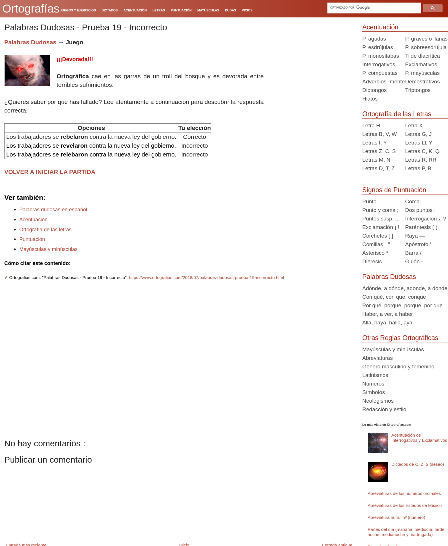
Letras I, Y (374, 143)
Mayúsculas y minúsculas (48, 249)
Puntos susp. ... (381, 219)
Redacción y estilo (384, 409)
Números (373, 384)
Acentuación (33, 219)
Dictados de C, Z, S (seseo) (417, 464)
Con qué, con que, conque (394, 297)
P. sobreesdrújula (426, 47)
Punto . (370, 201)
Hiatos (370, 99)
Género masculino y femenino (398, 367)
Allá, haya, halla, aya (387, 323)
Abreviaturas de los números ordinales (404, 493)
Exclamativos (421, 64)
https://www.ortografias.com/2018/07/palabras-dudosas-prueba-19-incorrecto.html (206, 277)
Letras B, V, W (379, 134)
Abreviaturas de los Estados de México (405, 505)
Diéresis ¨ (373, 261)
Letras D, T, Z (378, 168)
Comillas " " (376, 244)
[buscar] (374, 7)
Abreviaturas (377, 358)
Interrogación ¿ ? (425, 219)
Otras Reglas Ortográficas (400, 338)
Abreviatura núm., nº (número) (396, 517)
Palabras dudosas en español (53, 209)
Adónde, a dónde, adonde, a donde (404, 288)
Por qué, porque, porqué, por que (402, 305)
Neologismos (378, 401)
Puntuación (32, 239)
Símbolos (373, 392)
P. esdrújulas (377, 47)
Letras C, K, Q (422, 151)
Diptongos (374, 90)
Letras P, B (418, 168)
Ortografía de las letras (45, 229)
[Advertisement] (311, 73)
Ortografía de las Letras (396, 114)
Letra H (371, 126)
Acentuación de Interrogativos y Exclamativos (419, 438)
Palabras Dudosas (30, 42)
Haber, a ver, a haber (387, 314)
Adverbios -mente (383, 82)
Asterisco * (375, 253)
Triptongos (418, 90)
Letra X (414, 126)
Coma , (414, 201)
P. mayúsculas (422, 73)
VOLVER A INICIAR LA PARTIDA (49, 171)
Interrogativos (378, 64)
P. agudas (374, 39)
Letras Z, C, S (379, 151)
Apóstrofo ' (418, 244)
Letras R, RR (421, 160)
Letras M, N (376, 160)
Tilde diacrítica (422, 56)
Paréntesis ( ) (421, 227)
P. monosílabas (380, 56)
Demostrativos (422, 82)
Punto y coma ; (380, 210)
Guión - (414, 261)
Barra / (413, 253)
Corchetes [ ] (377, 236)
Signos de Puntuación (394, 190)
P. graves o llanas (426, 39)
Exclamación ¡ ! (380, 227)
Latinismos (375, 375)
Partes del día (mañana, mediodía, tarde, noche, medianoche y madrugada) (407, 532)
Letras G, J (418, 134)
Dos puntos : (420, 210)
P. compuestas (379, 73)
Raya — (415, 236)
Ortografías (30, 8)
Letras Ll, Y (419, 143)
